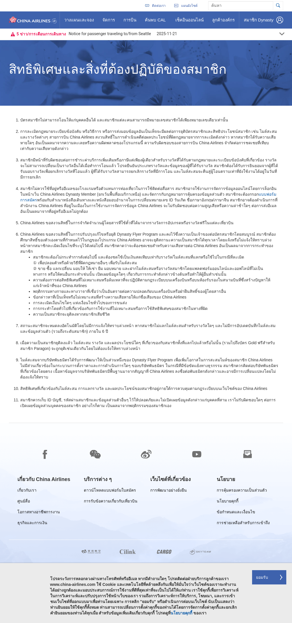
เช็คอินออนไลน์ (189, 22)
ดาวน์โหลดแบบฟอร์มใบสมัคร (110, 491)
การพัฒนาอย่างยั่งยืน (168, 491)
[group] (43, 479)
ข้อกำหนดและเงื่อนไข (236, 512)
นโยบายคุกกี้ (227, 502)
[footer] (146, 523)
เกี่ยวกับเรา (26, 491)
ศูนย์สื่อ (23, 502)
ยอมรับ (262, 577)
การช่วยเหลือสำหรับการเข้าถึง (243, 523)
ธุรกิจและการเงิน (32, 523)
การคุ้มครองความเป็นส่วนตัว (242, 491)
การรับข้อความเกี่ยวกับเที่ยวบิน (110, 502)
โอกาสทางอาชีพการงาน (38, 512)
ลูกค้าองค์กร (223, 22)
